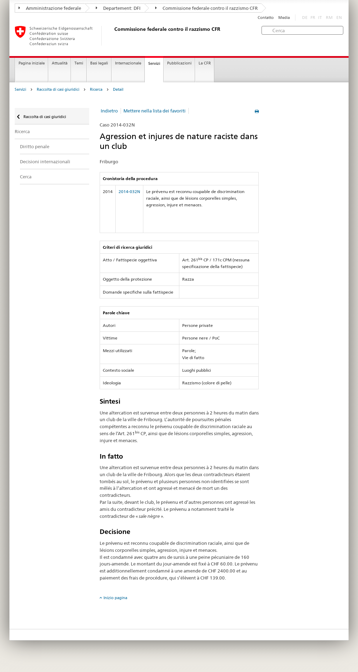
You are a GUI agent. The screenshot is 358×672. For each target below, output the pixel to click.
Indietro (109, 111)
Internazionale (128, 63)
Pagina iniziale (32, 63)
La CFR (205, 63)
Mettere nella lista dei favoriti (154, 111)
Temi (78, 63)
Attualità (59, 63)
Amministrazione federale (50, 8)
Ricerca (96, 89)
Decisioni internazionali (45, 161)
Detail (118, 89)
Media (284, 17)
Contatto (266, 17)
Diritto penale (34, 146)
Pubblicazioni (179, 63)
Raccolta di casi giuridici (58, 89)
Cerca (25, 176)
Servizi (154, 63)
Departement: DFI (118, 8)
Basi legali (99, 63)
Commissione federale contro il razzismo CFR (206, 8)
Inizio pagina (115, 597)
